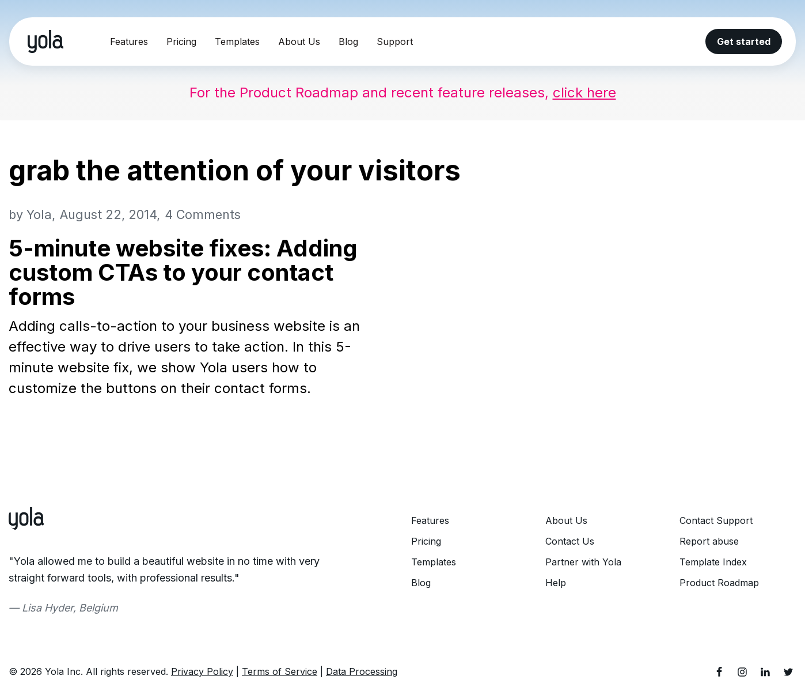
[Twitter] (788, 672)
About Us (299, 41)
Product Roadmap (719, 582)
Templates (237, 41)
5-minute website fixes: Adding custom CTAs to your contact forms (183, 272)
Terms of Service (279, 671)
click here (584, 92)
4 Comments (203, 214)
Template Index (713, 562)
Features (129, 41)
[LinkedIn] (765, 672)
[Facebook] (719, 672)
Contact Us (569, 541)
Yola (39, 214)
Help (555, 582)
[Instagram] (742, 672)
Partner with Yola (583, 562)
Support (395, 41)
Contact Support (716, 520)
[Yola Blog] (45, 41)
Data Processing (361, 671)
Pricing (181, 41)
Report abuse (709, 541)
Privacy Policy (202, 671)
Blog (348, 41)
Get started (743, 41)
